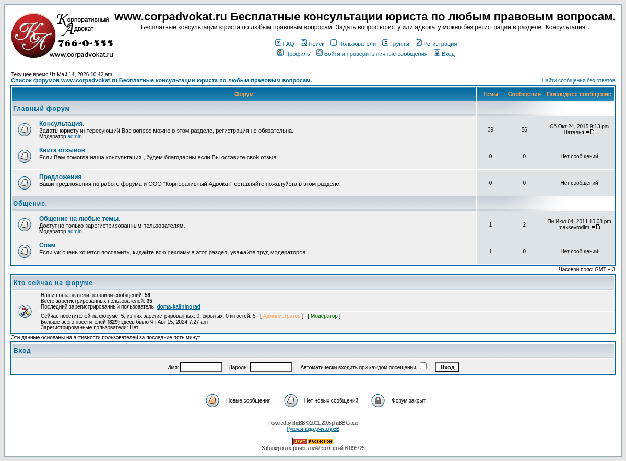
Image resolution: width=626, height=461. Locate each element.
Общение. (30, 203)
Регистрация (436, 44)
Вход (444, 54)
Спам (47, 245)
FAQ (284, 44)
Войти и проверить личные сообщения (372, 54)
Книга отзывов (62, 150)
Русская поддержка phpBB (313, 429)
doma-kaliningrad (178, 307)
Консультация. (62, 123)
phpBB (298, 423)
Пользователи (353, 44)
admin (74, 136)
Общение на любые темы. (80, 218)
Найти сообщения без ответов (578, 81)
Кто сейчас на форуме (53, 283)
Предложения (60, 177)
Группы (395, 44)
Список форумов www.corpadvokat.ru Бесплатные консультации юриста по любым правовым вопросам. (161, 80)
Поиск (312, 44)
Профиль (293, 54)
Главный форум (41, 108)
